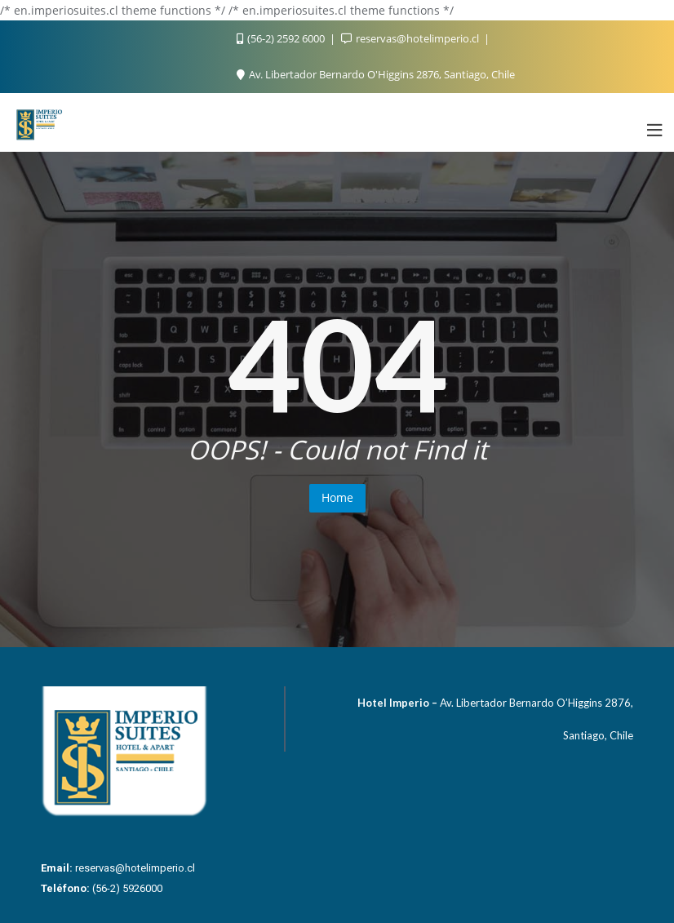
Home (337, 497)
